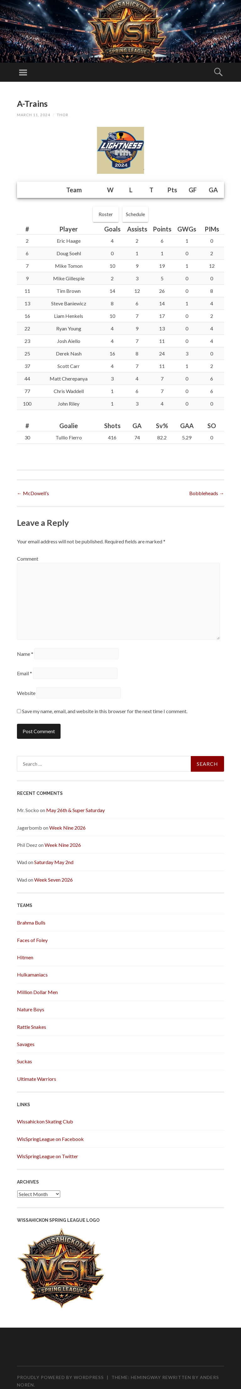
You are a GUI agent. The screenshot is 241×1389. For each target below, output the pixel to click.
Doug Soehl (68, 253)
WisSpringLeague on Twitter (47, 1156)
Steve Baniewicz (68, 303)
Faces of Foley (32, 940)
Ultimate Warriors (36, 1079)
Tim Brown (68, 291)
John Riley (68, 404)
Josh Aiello (68, 341)
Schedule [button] (135, 214)
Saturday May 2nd (53, 862)
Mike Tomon (69, 266)
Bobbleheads (206, 493)
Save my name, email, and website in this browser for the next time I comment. (104, 711)
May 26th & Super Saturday (75, 810)
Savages (26, 1044)
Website (26, 693)
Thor (62, 114)
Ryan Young (68, 328)
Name (25, 654)
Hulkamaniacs (32, 974)
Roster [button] (106, 214)
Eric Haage (69, 241)
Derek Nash (69, 353)
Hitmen (25, 957)
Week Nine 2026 (67, 828)
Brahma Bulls (31, 922)
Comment (27, 559)
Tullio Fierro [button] (69, 437)
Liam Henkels (68, 316)
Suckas (24, 1061)
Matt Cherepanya (69, 378)
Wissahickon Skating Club (45, 1121)
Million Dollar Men (37, 992)
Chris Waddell (69, 391)
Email (24, 673)
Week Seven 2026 (53, 880)
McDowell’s (33, 493)
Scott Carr (68, 366)
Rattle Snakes (31, 1027)
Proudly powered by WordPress (60, 1377)
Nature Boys (30, 1009)
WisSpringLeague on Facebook (50, 1139)
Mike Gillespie (68, 278)
